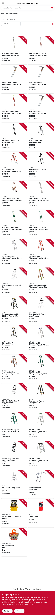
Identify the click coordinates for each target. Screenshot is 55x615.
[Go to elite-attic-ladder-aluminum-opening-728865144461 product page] (41, 108)
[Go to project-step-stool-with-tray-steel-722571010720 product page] (14, 455)
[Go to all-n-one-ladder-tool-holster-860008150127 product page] (14, 542)
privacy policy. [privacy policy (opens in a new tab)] (26, 602)
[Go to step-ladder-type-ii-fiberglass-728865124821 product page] (41, 397)
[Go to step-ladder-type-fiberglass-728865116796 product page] (41, 137)
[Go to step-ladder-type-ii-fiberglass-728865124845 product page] (14, 340)
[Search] (52, 7)
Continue (7, 611)
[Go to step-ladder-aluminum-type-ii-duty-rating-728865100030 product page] (41, 426)
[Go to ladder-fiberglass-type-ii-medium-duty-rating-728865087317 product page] (14, 426)
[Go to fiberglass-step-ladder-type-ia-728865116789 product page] (41, 166)
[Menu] (3, 3)
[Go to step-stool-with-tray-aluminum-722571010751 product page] (14, 397)
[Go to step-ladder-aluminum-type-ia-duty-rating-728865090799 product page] (41, 455)
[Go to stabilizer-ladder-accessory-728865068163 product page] (41, 484)
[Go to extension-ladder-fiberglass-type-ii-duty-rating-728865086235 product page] (14, 224)
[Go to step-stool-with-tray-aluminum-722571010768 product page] (41, 311)
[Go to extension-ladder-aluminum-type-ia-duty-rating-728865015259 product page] (14, 50)
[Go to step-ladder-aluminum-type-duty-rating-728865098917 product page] (41, 340)
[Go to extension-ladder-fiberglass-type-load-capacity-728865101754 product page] (14, 108)
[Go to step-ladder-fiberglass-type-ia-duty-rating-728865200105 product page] (14, 369)
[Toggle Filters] (52, 24)
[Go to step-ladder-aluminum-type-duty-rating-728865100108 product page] (14, 253)
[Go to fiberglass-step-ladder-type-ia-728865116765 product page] (14, 311)
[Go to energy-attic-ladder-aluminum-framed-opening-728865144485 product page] (14, 79)
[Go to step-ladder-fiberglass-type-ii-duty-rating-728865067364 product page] (41, 369)
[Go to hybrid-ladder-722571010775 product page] (14, 282)
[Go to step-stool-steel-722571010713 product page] (14, 484)
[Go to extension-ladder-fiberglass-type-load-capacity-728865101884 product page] (41, 50)
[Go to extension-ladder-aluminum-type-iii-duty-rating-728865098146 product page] (41, 195)
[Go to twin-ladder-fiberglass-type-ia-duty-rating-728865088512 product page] (14, 166)
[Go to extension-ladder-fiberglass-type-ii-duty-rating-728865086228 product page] (41, 224)
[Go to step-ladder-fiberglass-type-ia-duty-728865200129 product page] (41, 253)
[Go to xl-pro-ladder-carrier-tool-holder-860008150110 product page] (14, 513)
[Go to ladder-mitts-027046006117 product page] (41, 513)
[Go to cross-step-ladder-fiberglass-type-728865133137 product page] (41, 282)
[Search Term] (27, 8)
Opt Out (19, 611)
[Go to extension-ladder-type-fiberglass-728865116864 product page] (14, 137)
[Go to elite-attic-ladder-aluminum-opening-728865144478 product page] (41, 79)
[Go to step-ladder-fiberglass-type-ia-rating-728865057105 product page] (14, 195)
